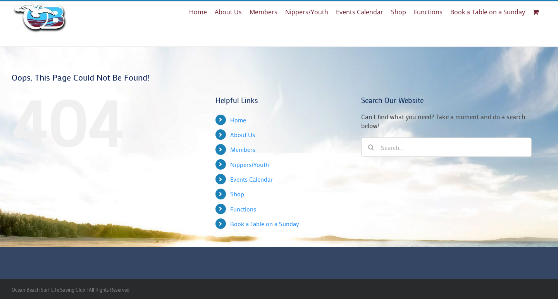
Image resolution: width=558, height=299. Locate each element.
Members (242, 149)
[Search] (371, 147)
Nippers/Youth (249, 164)
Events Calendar (251, 179)
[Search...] (446, 147)
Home (238, 120)
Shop (237, 194)
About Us (242, 135)
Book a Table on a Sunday (264, 224)
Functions (243, 209)
